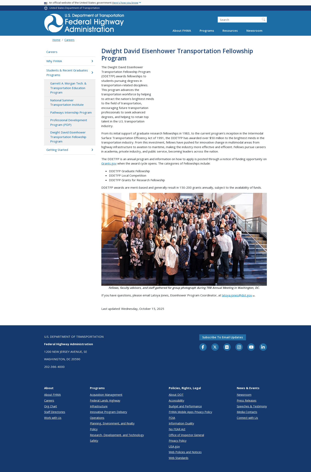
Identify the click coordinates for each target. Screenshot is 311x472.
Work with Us (52, 418)
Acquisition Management (106, 395)
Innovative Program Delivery (108, 412)
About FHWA (182, 30)
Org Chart (50, 406)
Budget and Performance (185, 406)
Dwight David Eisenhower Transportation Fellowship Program (68, 136)
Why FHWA (69, 61)
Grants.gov (109, 163)
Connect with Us (247, 418)
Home (56, 40)
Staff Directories (54, 412)
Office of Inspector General (186, 435)
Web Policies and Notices (185, 452)
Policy (94, 429)
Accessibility (176, 400)
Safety (94, 440)
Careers (69, 40)
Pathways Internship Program (71, 112)
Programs (207, 30)
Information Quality (181, 423)
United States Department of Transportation (74, 8)
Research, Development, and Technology (117, 435)
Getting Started (69, 150)
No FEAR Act (177, 429)
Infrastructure (99, 406)
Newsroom (254, 30)
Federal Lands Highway (105, 400)
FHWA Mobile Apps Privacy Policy (190, 412)
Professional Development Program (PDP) (68, 122)
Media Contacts (247, 412)
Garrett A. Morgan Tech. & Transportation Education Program (68, 87)
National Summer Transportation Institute (67, 102)
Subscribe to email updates (222, 337)
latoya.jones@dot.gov (238, 295)
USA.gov (174, 446)
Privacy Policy (177, 440)
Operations (97, 418)
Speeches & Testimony (252, 406)
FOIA (172, 418)
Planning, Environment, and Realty (112, 423)
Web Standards (178, 458)
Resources (230, 30)
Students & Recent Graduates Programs (69, 72)
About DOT (176, 395)
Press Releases (246, 400)
